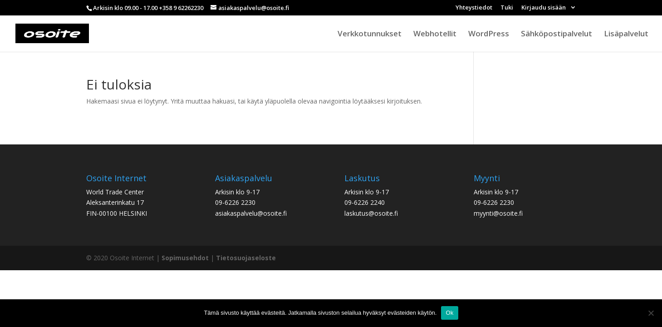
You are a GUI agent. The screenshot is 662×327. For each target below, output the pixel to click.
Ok (449, 312)
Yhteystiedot (474, 8)
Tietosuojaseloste (246, 257)
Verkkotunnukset (370, 34)
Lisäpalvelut (626, 34)
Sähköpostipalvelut (556, 34)
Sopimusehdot (185, 257)
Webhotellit (434, 34)
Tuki (506, 8)
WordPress (488, 34)
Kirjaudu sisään (544, 8)
